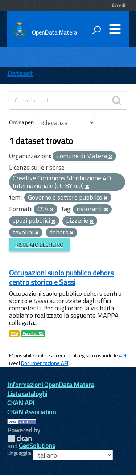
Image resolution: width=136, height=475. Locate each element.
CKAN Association (31, 412)
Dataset (20, 73)
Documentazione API (44, 363)
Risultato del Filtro (39, 245)
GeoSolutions (37, 446)
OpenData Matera (54, 32)
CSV (14, 333)
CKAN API (20, 403)
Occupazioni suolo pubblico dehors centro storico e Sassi (61, 277)
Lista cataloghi (27, 394)
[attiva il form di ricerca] (96, 30)
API (122, 355)
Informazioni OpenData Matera (50, 385)
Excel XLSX (33, 333)
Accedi (118, 5)
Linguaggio (18, 453)
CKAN (19, 438)
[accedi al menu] (115, 29)
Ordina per (21, 122)
